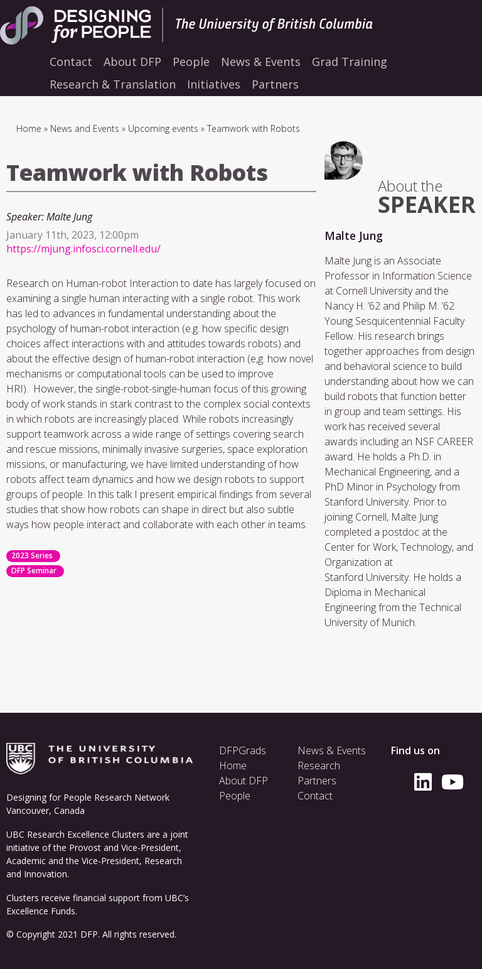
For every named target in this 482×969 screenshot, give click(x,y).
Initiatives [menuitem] (213, 84)
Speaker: (25, 217)
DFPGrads (242, 750)
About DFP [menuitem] (132, 61)
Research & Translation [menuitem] (113, 84)
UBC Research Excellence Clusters (75, 834)
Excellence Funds (40, 911)
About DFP (243, 781)
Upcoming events (163, 128)
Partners (316, 781)
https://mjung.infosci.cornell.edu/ (83, 249)
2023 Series (32, 555)
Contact (315, 796)
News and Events (84, 128)
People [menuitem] (191, 61)
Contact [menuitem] (71, 61)
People (234, 796)
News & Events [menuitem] (261, 61)
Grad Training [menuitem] (349, 61)
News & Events (331, 750)
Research (318, 765)
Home (28, 128)
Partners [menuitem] (275, 84)
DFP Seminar (33, 570)
